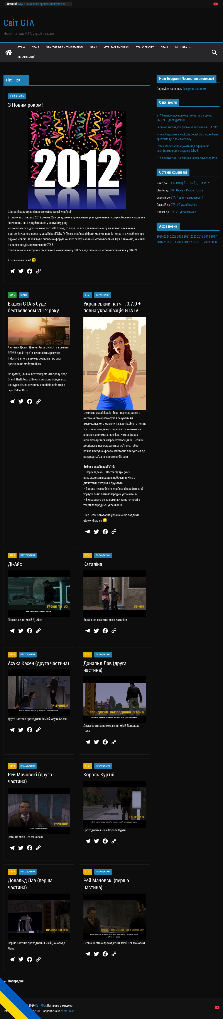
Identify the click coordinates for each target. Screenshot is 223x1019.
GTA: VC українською (184, 204)
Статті (23, 295)
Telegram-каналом (194, 89)
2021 (187, 236)
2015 (166, 242)
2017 (214, 236)
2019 (200, 236)
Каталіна (92, 564)
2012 (187, 242)
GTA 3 (164, 47)
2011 (193, 242)
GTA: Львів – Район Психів (186, 190)
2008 (214, 242)
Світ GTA (18, 23)
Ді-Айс (15, 564)
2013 (180, 242)
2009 (207, 242)
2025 (160, 236)
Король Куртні (98, 775)
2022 (180, 236)
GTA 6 (21, 47)
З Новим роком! (25, 105)
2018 (207, 236)
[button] (189, 47)
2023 (173, 236)
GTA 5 (35, 47)
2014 (173, 242)
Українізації (26, 57)
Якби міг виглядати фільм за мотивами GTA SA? (187, 127)
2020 (193, 236)
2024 (166, 236)
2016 (160, 242)
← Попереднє (13, 981)
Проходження (27, 555)
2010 (200, 242)
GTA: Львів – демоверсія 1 (187, 197)
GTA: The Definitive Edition (64, 47)
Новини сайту (17, 96)
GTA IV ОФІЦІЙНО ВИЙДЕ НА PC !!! (188, 183)
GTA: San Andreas (116, 47)
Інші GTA (181, 47)
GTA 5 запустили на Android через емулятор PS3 (187, 158)
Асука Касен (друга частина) (38, 663)
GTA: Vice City (144, 47)
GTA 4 (93, 47)
